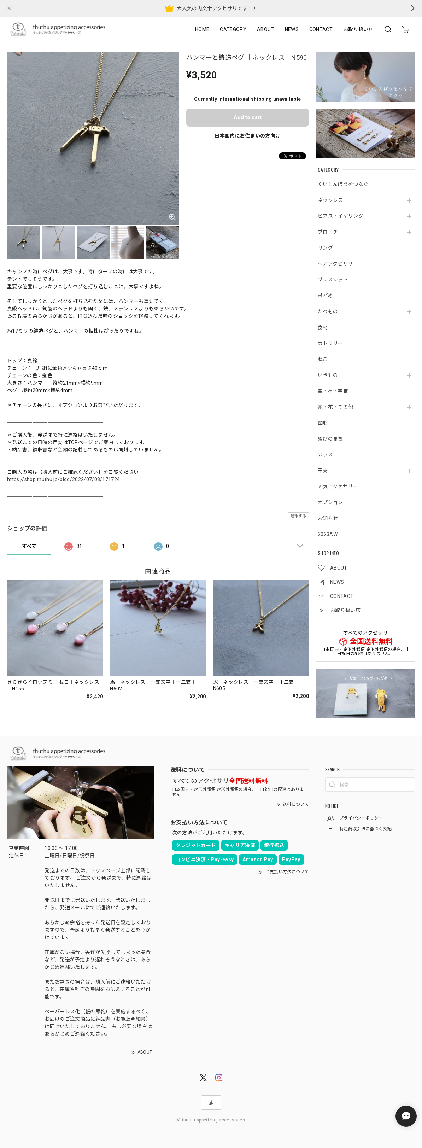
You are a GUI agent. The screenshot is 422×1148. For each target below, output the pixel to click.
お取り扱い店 (358, 29)
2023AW (328, 534)
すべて (29, 546)
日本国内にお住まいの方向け (247, 136)
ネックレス (330, 200)
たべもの (328, 311)
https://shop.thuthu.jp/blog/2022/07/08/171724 (63, 479)
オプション (330, 502)
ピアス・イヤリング (340, 216)
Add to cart (248, 117)
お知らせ (328, 518)
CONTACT (321, 29)
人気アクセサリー (338, 486)
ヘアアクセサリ (335, 264)
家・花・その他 (335, 407)
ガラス (325, 455)
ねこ (323, 359)
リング (325, 248)
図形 (323, 423)
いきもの (328, 375)
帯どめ (325, 295)
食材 (323, 327)
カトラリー (330, 343)
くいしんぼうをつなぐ (343, 184)
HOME (202, 29)
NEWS (292, 29)
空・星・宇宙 (333, 391)
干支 (323, 470)
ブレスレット (333, 279)
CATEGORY (233, 29)
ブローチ (328, 232)
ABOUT (265, 29)
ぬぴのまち (330, 439)
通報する (298, 516)
